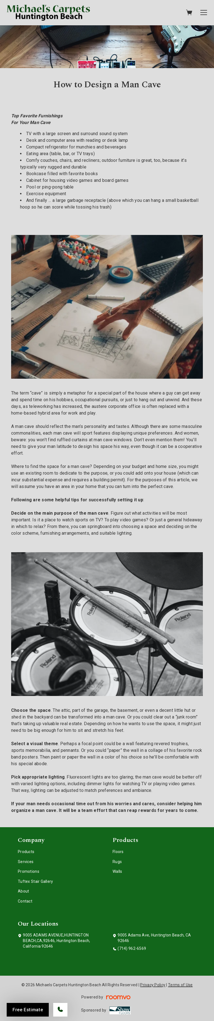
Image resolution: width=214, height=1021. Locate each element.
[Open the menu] (203, 13)
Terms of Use (180, 985)
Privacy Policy (152, 985)
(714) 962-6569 (132, 948)
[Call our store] (60, 1010)
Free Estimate (28, 1009)
